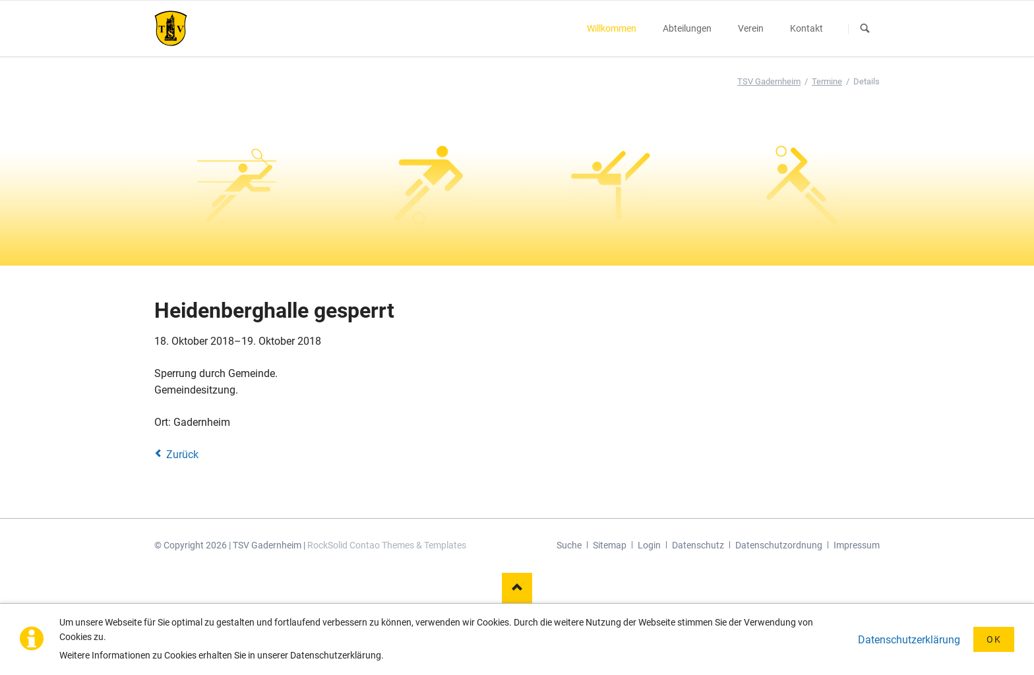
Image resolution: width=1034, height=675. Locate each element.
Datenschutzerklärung (909, 639)
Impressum (857, 545)
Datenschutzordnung (778, 545)
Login (649, 545)
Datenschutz (698, 545)
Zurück (182, 454)
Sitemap (609, 545)
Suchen (865, 29)
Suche (569, 545)
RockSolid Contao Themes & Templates (386, 545)
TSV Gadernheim (769, 81)
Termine (827, 81)
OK (994, 639)
